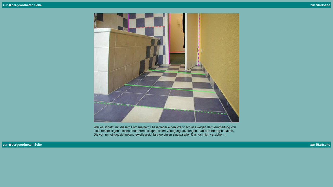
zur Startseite (320, 5)
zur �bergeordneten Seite (22, 5)
